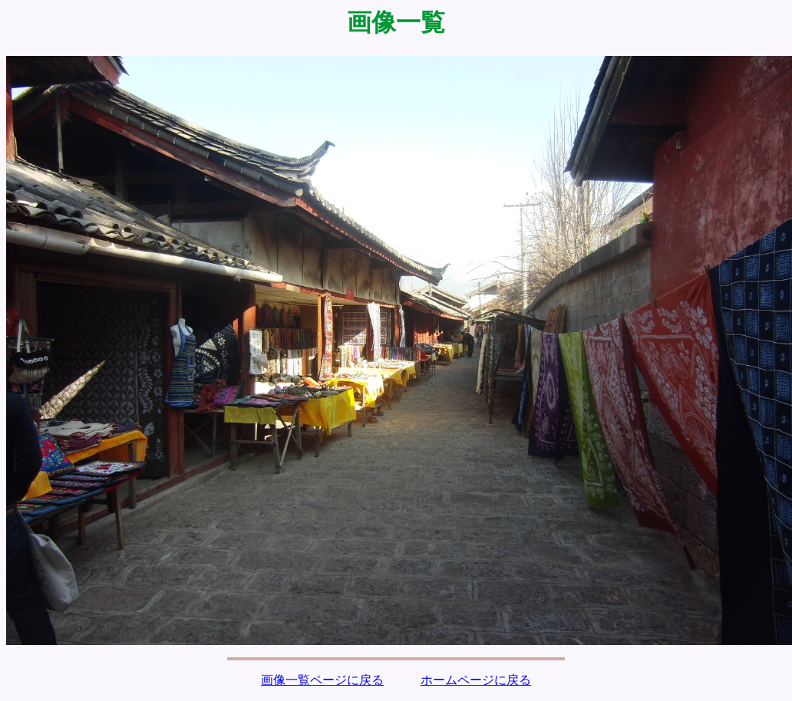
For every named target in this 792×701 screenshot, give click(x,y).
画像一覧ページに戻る (322, 679)
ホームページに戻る (476, 679)
